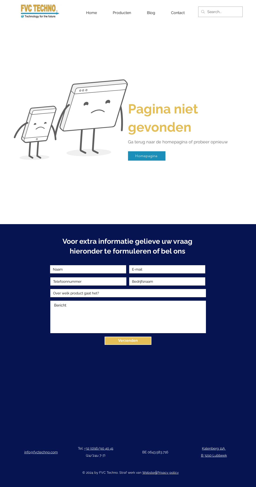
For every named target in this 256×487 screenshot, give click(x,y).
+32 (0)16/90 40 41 (98, 448)
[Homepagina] (146, 156)
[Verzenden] (128, 341)
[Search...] (220, 12)
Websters (149, 472)
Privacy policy (168, 472)
